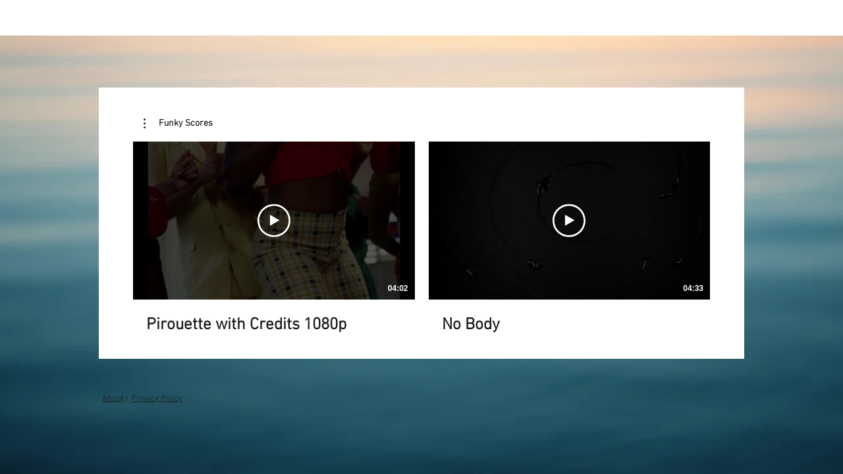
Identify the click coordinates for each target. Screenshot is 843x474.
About (113, 399)
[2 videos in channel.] (421, 238)
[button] (178, 123)
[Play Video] (274, 220)
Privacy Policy (157, 399)
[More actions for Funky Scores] (178, 123)
